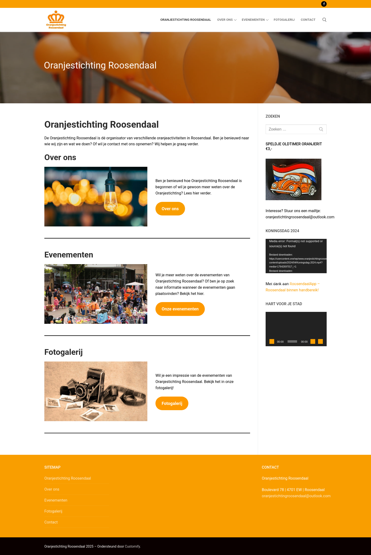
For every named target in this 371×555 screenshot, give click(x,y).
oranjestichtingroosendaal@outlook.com (296, 496)
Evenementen (55, 500)
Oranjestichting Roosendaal (67, 478)
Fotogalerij (53, 511)
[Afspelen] (271, 341)
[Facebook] (324, 4)
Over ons (51, 489)
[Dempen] (312, 341)
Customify (132, 546)
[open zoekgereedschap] (324, 20)
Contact (51, 522)
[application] (296, 256)
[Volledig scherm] (320, 341)
